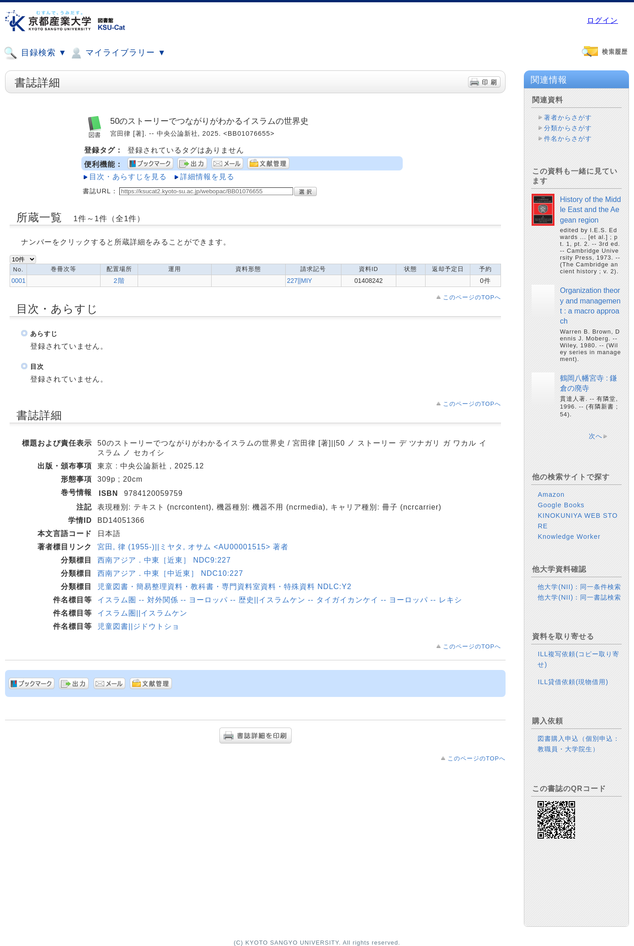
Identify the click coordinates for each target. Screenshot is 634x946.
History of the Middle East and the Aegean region (590, 210)
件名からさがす (568, 138)
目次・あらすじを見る (128, 177)
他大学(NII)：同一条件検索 (579, 586)
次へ (595, 436)
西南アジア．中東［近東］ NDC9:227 (164, 560)
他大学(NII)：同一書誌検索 (579, 597)
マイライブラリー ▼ (117, 53)
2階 (119, 280)
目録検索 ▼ (35, 53)
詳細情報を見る (207, 177)
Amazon (551, 494)
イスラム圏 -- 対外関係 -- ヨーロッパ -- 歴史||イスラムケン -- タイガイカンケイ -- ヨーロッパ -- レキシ (279, 600)
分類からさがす (568, 128)
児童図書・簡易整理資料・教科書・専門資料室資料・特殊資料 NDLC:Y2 (224, 586)
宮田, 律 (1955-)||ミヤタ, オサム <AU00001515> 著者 (192, 547)
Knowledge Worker (569, 536)
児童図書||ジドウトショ (138, 626)
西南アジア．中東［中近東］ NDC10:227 (170, 573)
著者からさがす (568, 117)
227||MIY (299, 280)
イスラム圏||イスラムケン (142, 613)
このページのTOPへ (472, 297)
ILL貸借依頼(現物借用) (573, 682)
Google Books (561, 505)
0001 (18, 280)
